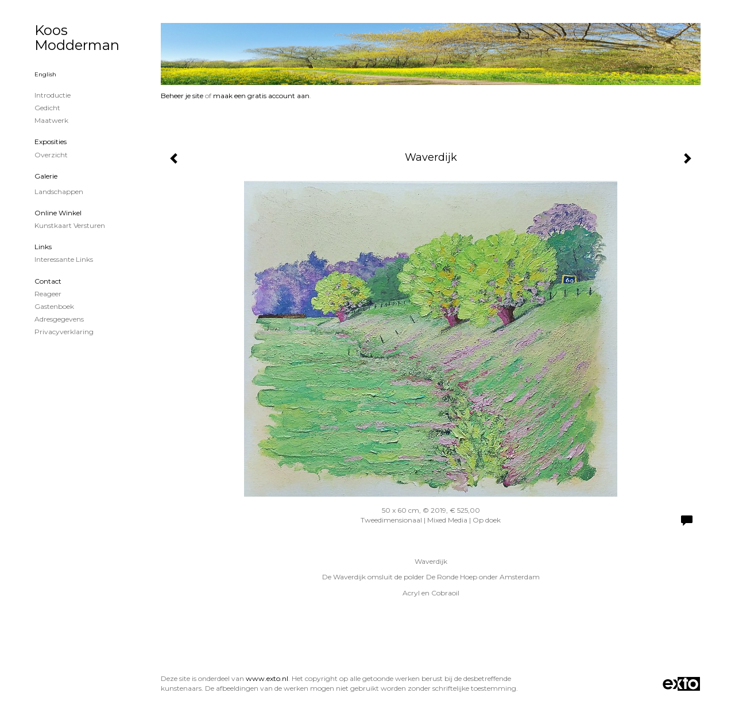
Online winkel (58, 212)
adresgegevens (59, 319)
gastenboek (54, 306)
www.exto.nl (267, 678)
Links (43, 246)
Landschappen (58, 191)
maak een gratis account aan (261, 95)
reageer (47, 293)
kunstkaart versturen (69, 225)
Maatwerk (51, 120)
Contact (47, 281)
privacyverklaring (64, 331)
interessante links (63, 259)
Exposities (50, 141)
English (45, 74)
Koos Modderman (76, 37)
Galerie (45, 176)
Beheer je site (182, 95)
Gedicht (47, 107)
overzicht (51, 154)
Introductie (52, 95)
